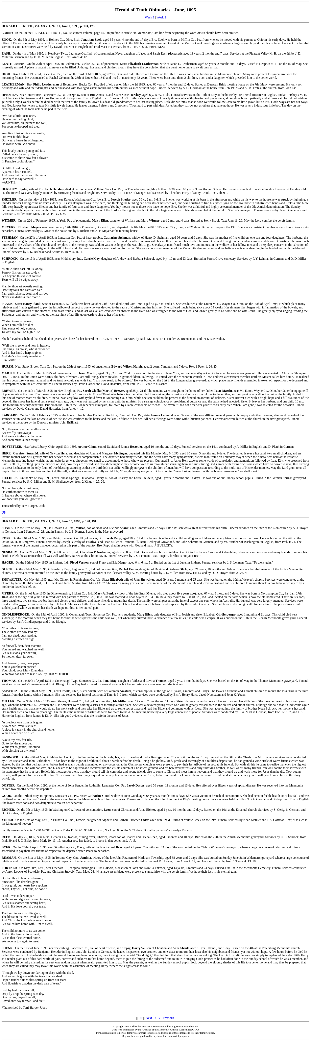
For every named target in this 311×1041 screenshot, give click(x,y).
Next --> (151, 1018)
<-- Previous (166, 1018)
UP (4, 512)
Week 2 (161, 17)
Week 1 (149, 17)
